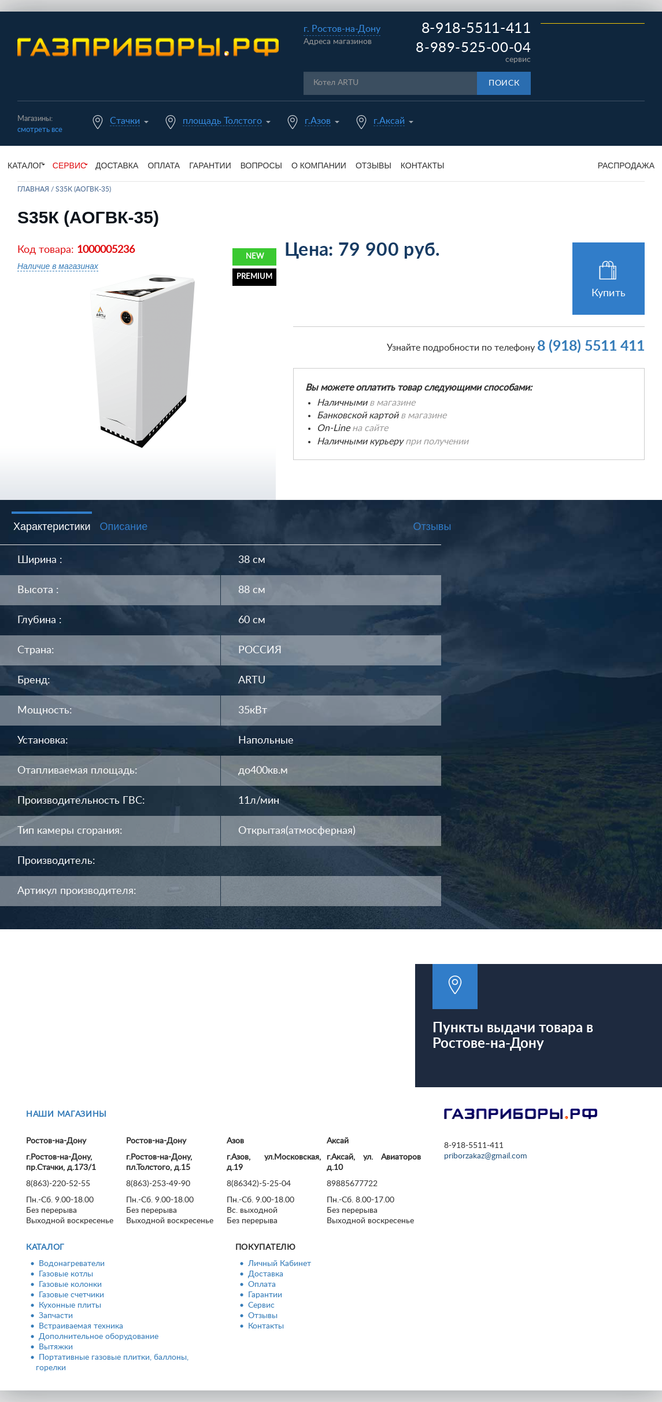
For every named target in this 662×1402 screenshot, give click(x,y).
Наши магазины (66, 1114)
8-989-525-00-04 (473, 48)
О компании (318, 165)
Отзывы (373, 165)
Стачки (125, 121)
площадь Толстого (222, 121)
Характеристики (51, 526)
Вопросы (261, 165)
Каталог (45, 1247)
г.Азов (318, 121)
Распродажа (626, 165)
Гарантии (210, 165)
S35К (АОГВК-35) (83, 189)
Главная (33, 189)
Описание (123, 526)
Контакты (423, 165)
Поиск (504, 83)
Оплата (163, 165)
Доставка (116, 165)
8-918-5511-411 (476, 28)
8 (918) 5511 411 (591, 346)
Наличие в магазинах (57, 266)
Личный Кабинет (279, 1264)
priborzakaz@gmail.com (485, 1156)
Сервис (261, 1305)
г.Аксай (389, 121)
